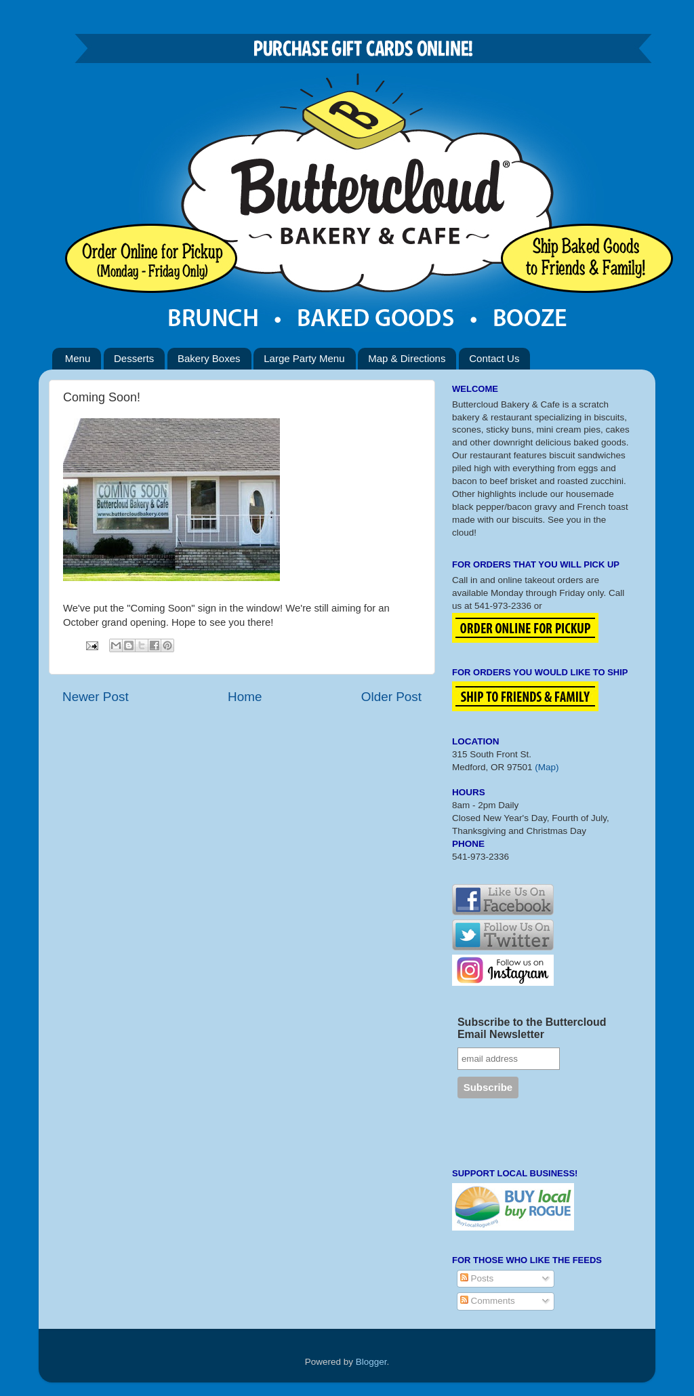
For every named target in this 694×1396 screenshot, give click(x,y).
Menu (78, 358)
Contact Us (494, 358)
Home (245, 697)
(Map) (546, 767)
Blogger (371, 1362)
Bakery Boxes (209, 358)
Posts (477, 1278)
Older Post (391, 697)
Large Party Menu (304, 358)
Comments (487, 1301)
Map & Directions (406, 358)
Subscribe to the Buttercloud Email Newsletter (532, 1028)
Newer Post (95, 697)
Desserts (134, 358)
